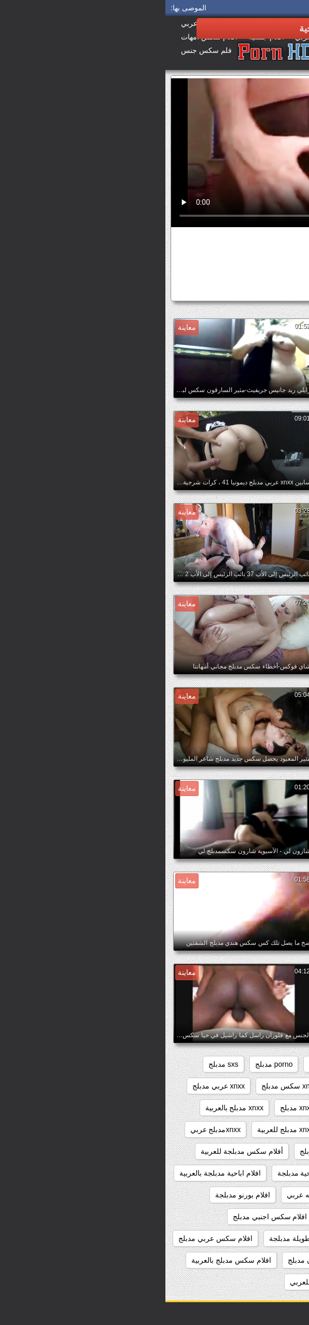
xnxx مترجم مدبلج (265, 1108)
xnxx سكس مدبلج (124, 1086)
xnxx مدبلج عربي (191, 1129)
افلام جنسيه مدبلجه (187, 1216)
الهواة (258, 270)
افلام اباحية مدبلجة (140, 1173)
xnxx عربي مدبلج (53, 1086)
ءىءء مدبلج (152, 1151)
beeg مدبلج (275, 1064)
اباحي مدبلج (275, 1173)
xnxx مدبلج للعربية (120, 1129)
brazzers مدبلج (217, 1064)
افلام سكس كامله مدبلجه (254, 1260)
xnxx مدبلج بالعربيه (263, 1129)
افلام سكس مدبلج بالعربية (66, 1260)
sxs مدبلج (58, 1064)
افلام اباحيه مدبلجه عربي (159, 1195)
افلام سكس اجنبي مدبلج (104, 1216)
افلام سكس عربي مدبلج (50, 1238)
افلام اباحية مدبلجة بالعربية (54, 1173)
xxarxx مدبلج (273, 1151)
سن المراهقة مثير (216, 270)
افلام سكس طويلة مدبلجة (144, 1238)
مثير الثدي (169, 270)
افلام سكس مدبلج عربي (256, 1282)
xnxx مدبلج (132, 1108)
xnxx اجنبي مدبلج (266, 1086)
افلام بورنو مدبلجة (77, 1195)
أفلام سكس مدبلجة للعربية (76, 1151)
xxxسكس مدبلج (211, 1151)
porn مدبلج (160, 1064)
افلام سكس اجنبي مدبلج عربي (246, 1238)
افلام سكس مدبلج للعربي (163, 1282)
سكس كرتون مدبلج (245, 290)
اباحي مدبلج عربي (212, 1173)
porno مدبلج (109, 1064)
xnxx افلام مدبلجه (195, 1086)
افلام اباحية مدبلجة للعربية (253, 1195)
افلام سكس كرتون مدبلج (160, 1260)
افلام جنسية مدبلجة (263, 1216)
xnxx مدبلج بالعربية (69, 1108)
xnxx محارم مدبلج (193, 1108)
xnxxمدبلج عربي (50, 1129)
